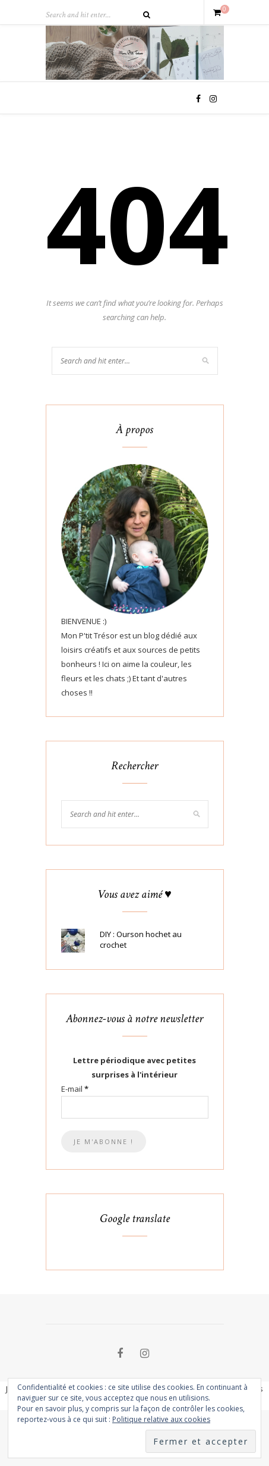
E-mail (74, 1088)
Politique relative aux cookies (161, 1419)
